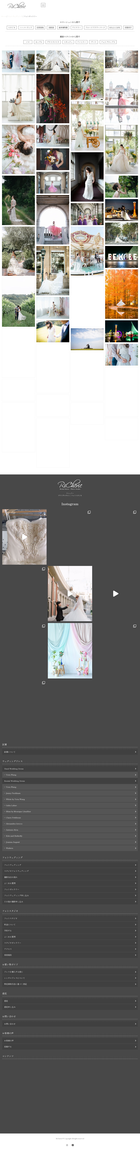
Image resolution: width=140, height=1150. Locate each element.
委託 (6, 1001)
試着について (9, 752)
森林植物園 (63, 27)
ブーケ (93, 42)
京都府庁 (128, 27)
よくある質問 (9, 883)
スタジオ (11, 27)
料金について (9, 924)
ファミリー (81, 42)
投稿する (8, 1046)
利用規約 (8, 955)
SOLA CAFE (114, 27)
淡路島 (51, 27)
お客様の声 (9, 1040)
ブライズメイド (53, 42)
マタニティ (68, 42)
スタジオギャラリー (12, 942)
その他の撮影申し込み (13, 901)
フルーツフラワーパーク (95, 27)
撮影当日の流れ (10, 877)
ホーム (3, 16)
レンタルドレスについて (14, 978)
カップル (38, 42)
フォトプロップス (108, 42)
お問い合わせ (9, 1023)
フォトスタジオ (10, 918)
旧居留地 (40, 27)
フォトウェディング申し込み (16, 895)
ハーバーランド (26, 27)
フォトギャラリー (11, 889)
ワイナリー (76, 27)
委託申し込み (9, 1007)
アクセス (8, 949)
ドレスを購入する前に (13, 971)
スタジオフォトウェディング (16, 871)
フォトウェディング (15, 16)
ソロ (28, 42)
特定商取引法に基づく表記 (15, 984)
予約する (8, 930)
